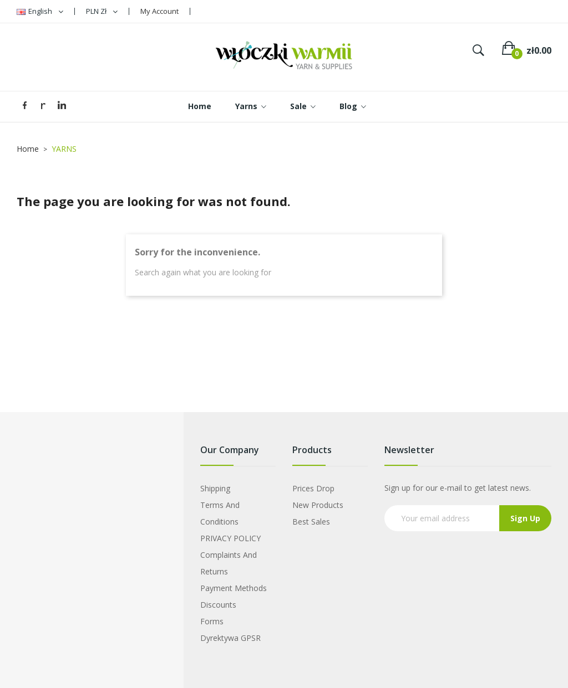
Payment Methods (233, 588)
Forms (212, 621)
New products (317, 505)
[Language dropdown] (40, 11)
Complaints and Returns (228, 563)
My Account (159, 11)
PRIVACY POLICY (230, 538)
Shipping (215, 488)
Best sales (311, 521)
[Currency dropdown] (102, 11)
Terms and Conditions (220, 513)
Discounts (218, 604)
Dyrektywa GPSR (230, 638)
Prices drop (313, 488)
